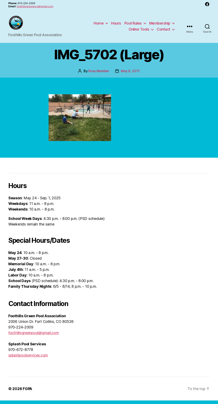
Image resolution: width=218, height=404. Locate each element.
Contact (163, 31)
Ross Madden (98, 74)
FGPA (27, 392)
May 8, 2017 (130, 74)
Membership (159, 25)
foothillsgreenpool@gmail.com (35, 6)
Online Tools (139, 31)
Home (99, 25)
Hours (116, 25)
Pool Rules (133, 25)
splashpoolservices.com (28, 359)
